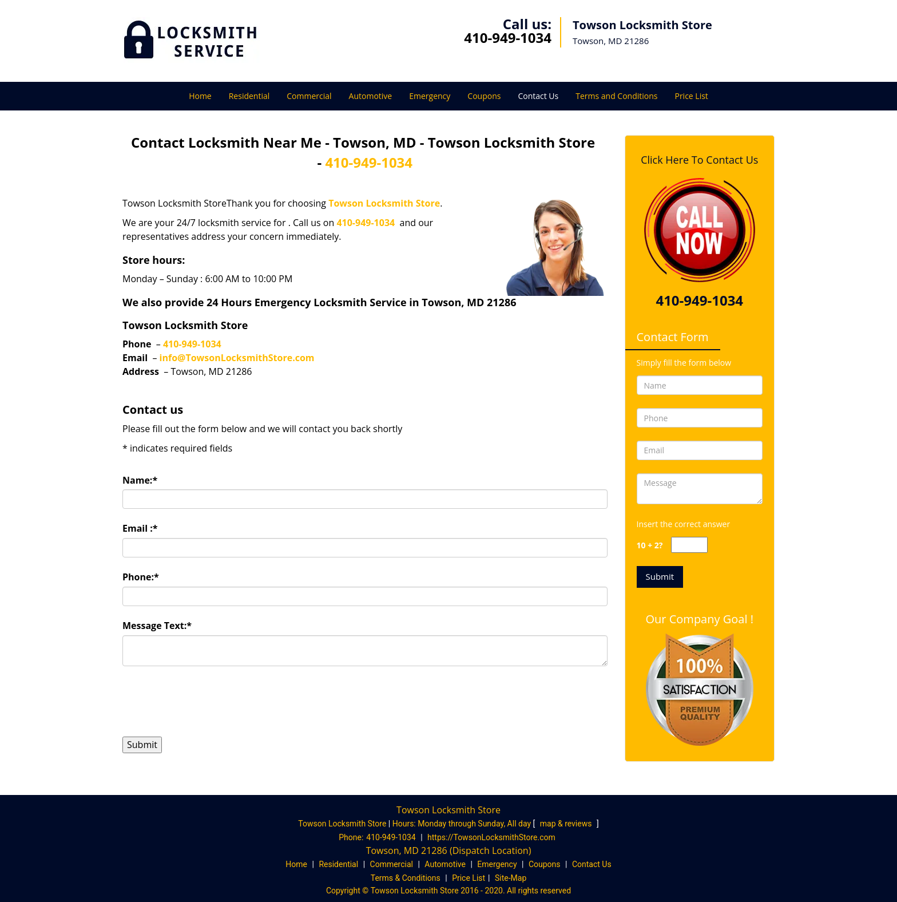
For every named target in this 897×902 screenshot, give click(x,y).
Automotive (370, 95)
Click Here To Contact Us (699, 160)
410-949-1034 (507, 37)
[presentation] (209, 701)
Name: (139, 480)
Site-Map (510, 878)
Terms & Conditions (405, 878)
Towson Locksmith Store (384, 203)
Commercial (309, 95)
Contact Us (538, 95)
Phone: (140, 577)
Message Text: (157, 625)
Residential (249, 95)
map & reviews (567, 823)
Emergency (429, 95)
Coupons (484, 95)
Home (200, 95)
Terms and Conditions (616, 95)
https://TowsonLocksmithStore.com (491, 837)
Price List (691, 95)
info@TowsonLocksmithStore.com (237, 357)
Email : (140, 528)
